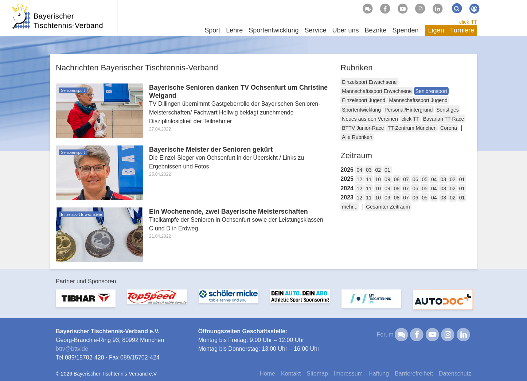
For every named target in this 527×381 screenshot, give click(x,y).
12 (359, 179)
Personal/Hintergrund (408, 110)
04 (359, 170)
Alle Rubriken (357, 137)
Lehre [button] (234, 30)
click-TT (468, 22)
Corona (448, 128)
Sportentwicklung (361, 110)
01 (387, 170)
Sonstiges (447, 110)
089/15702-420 (84, 357)
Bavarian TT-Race (443, 119)
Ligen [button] (436, 30)
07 (406, 179)
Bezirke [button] (375, 30)
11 (369, 179)
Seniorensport (431, 91)
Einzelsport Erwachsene (369, 82)
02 (378, 170)
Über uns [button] (345, 30)
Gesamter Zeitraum (388, 207)
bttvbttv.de (72, 349)
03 (369, 170)
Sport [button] (212, 30)
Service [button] (315, 30)
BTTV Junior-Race (363, 128)
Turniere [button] (462, 30)
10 (378, 179)
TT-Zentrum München (412, 128)
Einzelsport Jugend (363, 100)
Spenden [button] (406, 30)
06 (415, 179)
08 (397, 179)
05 (425, 179)
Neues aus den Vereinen (370, 119)
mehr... (350, 207)
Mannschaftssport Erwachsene (376, 91)
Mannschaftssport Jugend (418, 100)
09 (387, 179)
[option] (85, 302)
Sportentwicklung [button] (273, 30)
